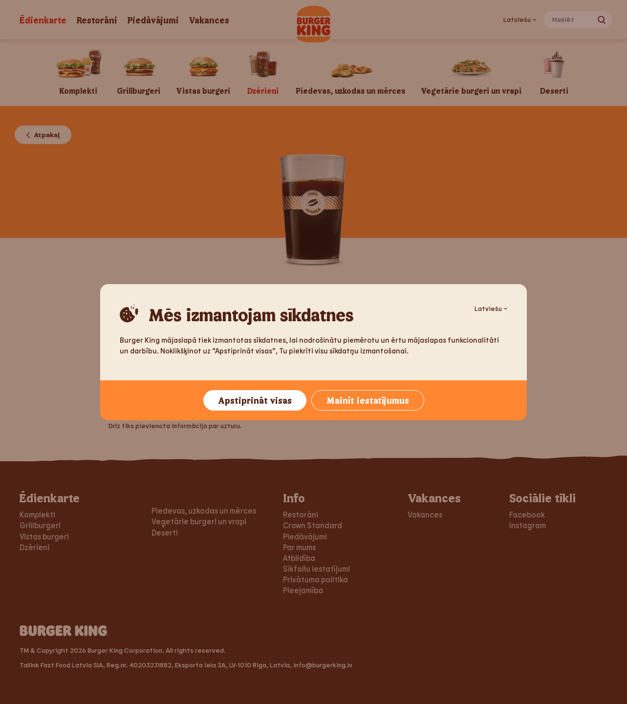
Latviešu (491, 308)
